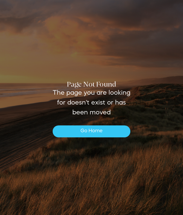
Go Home (91, 131)
